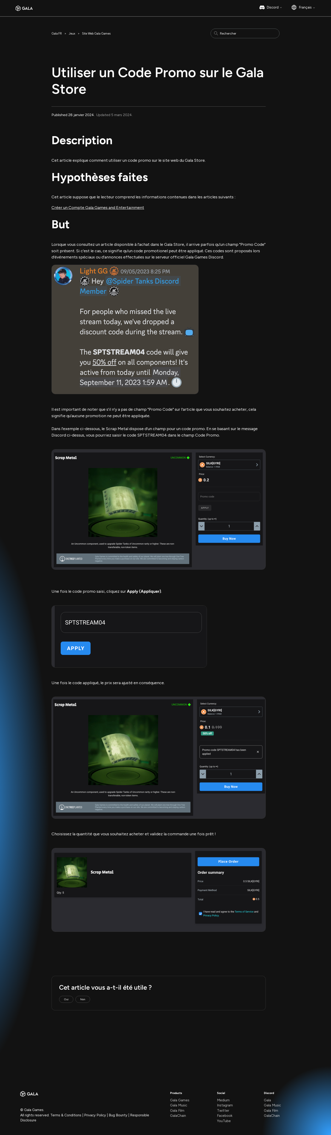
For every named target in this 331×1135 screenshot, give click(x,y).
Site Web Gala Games (96, 33)
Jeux (72, 33)
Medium (223, 1100)
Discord (274, 7)
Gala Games (179, 1100)
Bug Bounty (118, 1115)
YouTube (224, 1121)
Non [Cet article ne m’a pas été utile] (82, 999)
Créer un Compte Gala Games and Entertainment (97, 207)
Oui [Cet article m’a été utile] (66, 999)
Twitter (223, 1111)
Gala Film (177, 1111)
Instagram (225, 1105)
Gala (267, 1100)
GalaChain (178, 1116)
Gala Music (178, 1105)
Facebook (224, 1116)
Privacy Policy (95, 1115)
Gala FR (56, 33)
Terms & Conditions (65, 1115)
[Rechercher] (245, 33)
